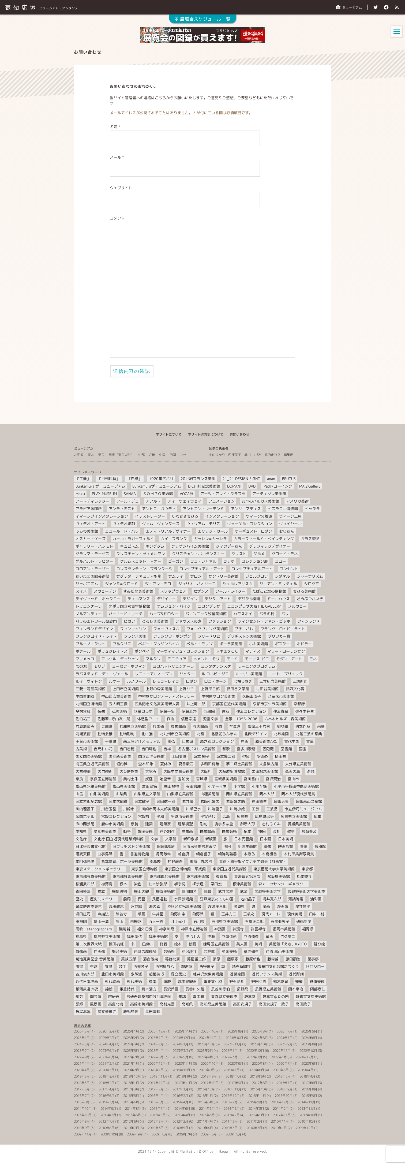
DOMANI (234, 486)
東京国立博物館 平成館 (185, 868)
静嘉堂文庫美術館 (311, 996)
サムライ (175, 576)
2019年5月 (281, 1070)
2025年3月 (106, 1037)
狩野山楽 (177, 913)
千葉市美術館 (87, 741)
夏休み (165, 763)
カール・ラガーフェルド (133, 538)
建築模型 (185, 823)
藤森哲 (273, 958)
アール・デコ (127, 501)
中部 (141, 454)
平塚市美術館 (182, 816)
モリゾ (99, 666)
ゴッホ (229, 561)
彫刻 (203, 823)
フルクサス (121, 643)
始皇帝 (165, 778)
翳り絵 (319, 943)
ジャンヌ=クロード (121, 583)
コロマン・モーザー (92, 568)
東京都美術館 (197, 876)
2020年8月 (260, 1063)
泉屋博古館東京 (89, 906)
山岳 (79, 793)
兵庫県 (106, 726)
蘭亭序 (313, 958)
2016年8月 (309, 1089)
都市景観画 (187, 981)
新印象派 (190, 838)
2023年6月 (106, 1050)
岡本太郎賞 (118, 801)
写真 (218, 726)
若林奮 (209, 951)
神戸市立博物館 (194, 928)
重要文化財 (213, 981)
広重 (317, 816)
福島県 (81, 936)
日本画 (265, 838)
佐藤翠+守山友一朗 (114, 718)
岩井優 (187, 801)
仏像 (101, 711)
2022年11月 (282, 1050)
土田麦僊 (178, 756)
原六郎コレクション (217, 741)
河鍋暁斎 (295, 898)
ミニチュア (177, 658)
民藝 (141, 898)
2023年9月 (284, 1044)
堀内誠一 (123, 763)
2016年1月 (205, 1095)
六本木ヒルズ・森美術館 (285, 718)
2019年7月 (231, 1070)
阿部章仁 (317, 989)
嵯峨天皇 (281, 801)
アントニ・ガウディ (159, 508)
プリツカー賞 (279, 636)
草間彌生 (251, 951)
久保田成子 (251, 696)
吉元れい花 (103, 748)
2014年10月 (83, 1108)
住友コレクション (251, 711)
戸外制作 (167, 831)
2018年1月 (131, 1082)
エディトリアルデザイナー (168, 531)
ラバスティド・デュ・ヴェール (102, 673)
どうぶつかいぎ (310, 598)
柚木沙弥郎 (157, 883)
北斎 (200, 733)
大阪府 (206, 771)
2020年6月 (309, 1063)
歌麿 (207, 891)
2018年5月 (283, 1076)
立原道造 (251, 936)
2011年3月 (230, 1121)
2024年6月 (309, 1037)
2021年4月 (82, 1063)
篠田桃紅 (116, 943)
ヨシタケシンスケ (216, 666)
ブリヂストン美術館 (244, 636)
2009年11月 (83, 1134)
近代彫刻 (296, 973)
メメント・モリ (206, 658)
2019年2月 (106, 1076)
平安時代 (207, 816)
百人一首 (155, 921)
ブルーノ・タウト (91, 643)
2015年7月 (106, 1102)
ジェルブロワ (256, 576)
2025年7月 (284, 1031)
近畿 (152, 454)
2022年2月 (254, 1057)
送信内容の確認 (131, 371)
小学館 (239, 786)
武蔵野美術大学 (267, 891)
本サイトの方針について (205, 434)
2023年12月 (206, 1044)
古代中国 (291, 741)
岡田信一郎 (165, 801)
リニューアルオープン (153, 673)
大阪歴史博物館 (232, 771)
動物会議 (105, 733)
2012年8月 (82, 1121)
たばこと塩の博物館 (269, 591)
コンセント (289, 568)
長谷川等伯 (220, 989)
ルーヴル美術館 (249, 673)
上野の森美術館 (159, 688)
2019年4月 (305, 1070)
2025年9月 (235, 1031)
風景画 (95, 1004)
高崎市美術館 (141, 1004)
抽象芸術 (229, 831)
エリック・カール (213, 531)
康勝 (134, 823)
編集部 (288, 454)
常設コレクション (116, 816)
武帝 (244, 891)
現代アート (270, 913)
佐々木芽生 (304, 711)
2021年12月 (304, 1057)
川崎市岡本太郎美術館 (160, 808)
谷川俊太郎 (85, 973)
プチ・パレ (244, 628)
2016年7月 (82, 1095)
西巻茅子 (140, 966)
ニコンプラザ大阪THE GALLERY (254, 606)
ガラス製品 (310, 538)
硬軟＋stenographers (94, 928)
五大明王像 (118, 703)
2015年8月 (82, 1102)
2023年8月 (309, 1044)
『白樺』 (134, 478)
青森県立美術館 (224, 996)
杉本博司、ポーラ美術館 (121, 861)
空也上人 (192, 936)
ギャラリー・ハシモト (94, 546)
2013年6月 (133, 1115)
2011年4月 (205, 1121)
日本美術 (285, 838)
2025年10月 (210, 1031)
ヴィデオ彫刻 (123, 523)
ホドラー (304, 643)
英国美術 (229, 951)
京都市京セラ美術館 (270, 703)
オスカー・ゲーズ (91, 538)
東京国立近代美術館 (229, 868)
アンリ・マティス (246, 508)
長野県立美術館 (268, 989)
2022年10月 (308, 1050)
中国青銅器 (85, 696)
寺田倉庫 (193, 786)
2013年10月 (83, 1115)
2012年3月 (156, 1121)
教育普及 (309, 831)
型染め (262, 756)
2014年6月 (182, 1108)
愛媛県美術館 (299, 823)
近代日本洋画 (87, 981)
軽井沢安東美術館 (208, 973)
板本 (123, 883)
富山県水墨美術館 (91, 786)
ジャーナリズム (310, 576)
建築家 (165, 823)
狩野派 (198, 913)
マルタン (153, 658)
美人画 (242, 943)
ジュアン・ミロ (158, 583)
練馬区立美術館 (216, 943)
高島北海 (115, 1004)
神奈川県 (166, 928)
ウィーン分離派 (259, 516)
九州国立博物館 (89, 703)
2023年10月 (259, 1044)
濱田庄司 (83, 913)
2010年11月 (280, 1121)
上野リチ (186, 688)
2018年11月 (158, 1076)
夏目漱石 (185, 763)
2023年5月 (131, 1050)
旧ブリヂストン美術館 (131, 846)
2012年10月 (308, 1115)
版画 (141, 913)
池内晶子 (248, 898)
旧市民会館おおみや (199, 846)
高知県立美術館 (213, 1004)
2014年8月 (133, 1108)
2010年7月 (131, 1128)
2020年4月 (82, 1070)
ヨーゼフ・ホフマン (129, 666)
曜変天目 (83, 853)
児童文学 (210, 718)
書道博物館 (139, 853)
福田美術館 (158, 936)
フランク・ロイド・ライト (282, 628)
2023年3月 (180, 1050)
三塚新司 (300, 681)
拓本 (247, 831)
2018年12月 (132, 1076)
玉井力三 (228, 913)
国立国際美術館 (89, 756)
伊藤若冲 (189, 711)
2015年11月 (257, 1095)
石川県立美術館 (225, 921)
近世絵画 (237, 973)
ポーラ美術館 (231, 643)
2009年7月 (184, 1134)
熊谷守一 (123, 913)
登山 (119, 921)
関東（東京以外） (121, 454)
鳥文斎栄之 (107, 1011)
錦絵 (108, 989)
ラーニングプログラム (256, 666)
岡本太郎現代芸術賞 (298, 793)
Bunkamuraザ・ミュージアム (156, 486)
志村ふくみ (271, 823)
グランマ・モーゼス (92, 553)
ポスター (282, 643)
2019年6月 (256, 1070)
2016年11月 (232, 1089)
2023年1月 (230, 1050)
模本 (101, 891)
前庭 (321, 726)
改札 (276, 831)
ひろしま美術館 (155, 621)
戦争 (127, 831)
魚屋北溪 (83, 1011)
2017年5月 (82, 1089)
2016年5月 (131, 1095)
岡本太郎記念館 (89, 801)
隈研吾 (113, 996)
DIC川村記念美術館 (204, 486)
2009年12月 (304, 1128)
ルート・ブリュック (286, 673)
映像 (267, 846)
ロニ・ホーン (215, 681)
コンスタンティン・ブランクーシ (144, 568)
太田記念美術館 (265, 771)
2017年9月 (235, 1082)
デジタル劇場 (249, 598)
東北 (91, 454)
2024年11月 (208, 1037)
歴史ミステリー (103, 898)
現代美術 (294, 913)
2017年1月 (180, 1089)
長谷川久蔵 (194, 989)
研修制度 (303, 921)
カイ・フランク (174, 538)
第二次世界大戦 (89, 943)
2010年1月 (279, 1128)
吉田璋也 (148, 748)
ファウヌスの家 (188, 621)
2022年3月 (230, 1057)
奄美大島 (292, 771)
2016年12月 (206, 1089)
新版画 (210, 838)
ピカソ (129, 621)
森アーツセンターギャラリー (282, 883)
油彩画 (315, 898)
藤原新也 (252, 958)
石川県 (199, 921)
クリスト (238, 553)
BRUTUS (289, 478)
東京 (101, 454)
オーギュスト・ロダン (253, 531)
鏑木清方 (148, 989)
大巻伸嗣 (83, 771)
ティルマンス (139, 598)
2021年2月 (106, 1063)
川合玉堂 (108, 808)
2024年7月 (284, 1037)
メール (185, 166)
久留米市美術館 (281, 696)
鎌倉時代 (126, 989)
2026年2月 (106, 1031)
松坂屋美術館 (278, 876)
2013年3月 (207, 1115)
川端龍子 (215, 808)
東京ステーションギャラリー (100, 868)
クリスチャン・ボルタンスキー (198, 553)
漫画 (266, 906)
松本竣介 (304, 876)
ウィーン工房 (290, 516)
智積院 (320, 846)
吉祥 (167, 748)
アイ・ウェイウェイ (184, 501)
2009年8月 (159, 1134)
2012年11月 (282, 1115)
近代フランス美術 (267, 973)
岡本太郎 (266, 793)
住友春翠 (280, 711)
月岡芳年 (163, 853)
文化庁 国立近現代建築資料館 (119, 838)
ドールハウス (278, 598)
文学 (154, 838)
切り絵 (282, 726)
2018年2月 (106, 1082)
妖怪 (149, 778)
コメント (202, 287)
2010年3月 (230, 1128)
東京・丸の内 (201, 861)
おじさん (286, 531)
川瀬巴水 (193, 808)
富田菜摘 (149, 786)
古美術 (81, 748)
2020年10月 (210, 1063)
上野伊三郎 (210, 688)
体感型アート (148, 718)
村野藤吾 (175, 861)
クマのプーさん (229, 546)
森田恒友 (83, 891)
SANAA (130, 493)
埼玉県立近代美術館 (92, 763)
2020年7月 (284, 1063)
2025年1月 (156, 1037)
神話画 (220, 928)
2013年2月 (231, 1115)
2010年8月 (106, 1128)
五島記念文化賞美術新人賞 (156, 703)
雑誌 (182, 996)
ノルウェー (297, 606)
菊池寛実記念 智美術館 (95, 958)
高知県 (187, 1004)
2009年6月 (209, 1134)
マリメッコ (85, 658)
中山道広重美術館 (116, 696)
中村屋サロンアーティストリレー (166, 696)
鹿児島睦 (130, 1011)
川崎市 (128, 808)
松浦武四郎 (85, 883)
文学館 (170, 838)
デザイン (190, 598)
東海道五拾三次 (247, 876)
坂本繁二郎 (225, 756)
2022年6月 (156, 1057)
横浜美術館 (165, 891)
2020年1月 (156, 1070)
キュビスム (129, 546)
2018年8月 (209, 1076)
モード (232, 658)
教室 (291, 831)
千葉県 (110, 741)
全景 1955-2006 (241, 718)
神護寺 (238, 928)
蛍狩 (108, 966)
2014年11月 (306, 1102)
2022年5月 (180, 1057)
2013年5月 (158, 1115)
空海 (211, 936)
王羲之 (248, 913)
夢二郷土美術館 (239, 763)
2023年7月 (82, 1050)
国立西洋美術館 (151, 756)
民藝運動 (159, 898)
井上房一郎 (195, 703)
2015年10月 (283, 1095)
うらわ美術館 (87, 531)
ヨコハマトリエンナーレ (173, 666)
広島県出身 (264, 816)
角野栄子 (206, 966)
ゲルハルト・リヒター (94, 561)
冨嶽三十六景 (259, 726)
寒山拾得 (171, 786)
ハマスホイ (243, 613)
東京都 (307, 868)
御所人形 (247, 823)
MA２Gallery (309, 486)
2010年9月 (82, 1128)
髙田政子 (303, 1004)
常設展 (143, 816)
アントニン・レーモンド (203, 508)
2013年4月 (182, 1115)
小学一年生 (217, 786)
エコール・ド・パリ (122, 531)
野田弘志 (258, 981)
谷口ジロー (315, 966)
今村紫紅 (83, 711)
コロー (280, 561)
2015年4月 (180, 1102)
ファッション (219, 621)
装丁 (122, 966)
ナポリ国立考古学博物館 (129, 606)
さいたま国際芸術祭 (92, 576)
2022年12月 (255, 1050)
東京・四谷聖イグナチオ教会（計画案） (253, 861)
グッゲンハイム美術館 (190, 546)
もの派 (81, 666)
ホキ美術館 (258, 643)
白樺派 (135, 921)
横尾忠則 (119, 891)
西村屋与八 (164, 966)
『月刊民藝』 (109, 478)
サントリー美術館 (223, 576)
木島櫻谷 (269, 853)
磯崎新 (124, 928)
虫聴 (94, 966)
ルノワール (136, 681)
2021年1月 (131, 1063)
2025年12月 (157, 1031)
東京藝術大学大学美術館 (274, 868)
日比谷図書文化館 (91, 846)
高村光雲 (167, 1004)
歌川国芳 (189, 891)
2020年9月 (235, 1063)
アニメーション (221, 501)
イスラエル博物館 (283, 508)
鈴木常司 (280, 981)
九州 (183, 454)
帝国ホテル (85, 816)
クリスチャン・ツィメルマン (140, 553)
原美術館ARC (266, 741)
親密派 (186, 966)
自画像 (99, 951)
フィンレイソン (133, 628)
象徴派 (136, 973)
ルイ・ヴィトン (89, 681)
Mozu (80, 493)
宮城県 (201, 778)
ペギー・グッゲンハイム (158, 643)
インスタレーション (222, 516)
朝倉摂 (183, 853)
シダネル (282, 576)
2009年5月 (233, 1134)
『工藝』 (83, 478)
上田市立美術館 (125, 688)
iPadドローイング (277, 486)
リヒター (186, 673)
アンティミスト (122, 508)
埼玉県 (280, 756)
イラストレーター (150, 516)
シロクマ (311, 583)
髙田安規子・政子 (274, 1004)
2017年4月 (106, 1089)
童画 (269, 936)
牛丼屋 (157, 913)
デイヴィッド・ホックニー (98, 598)
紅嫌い (147, 943)
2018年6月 (258, 1076)
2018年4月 (307, 1076)
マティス (252, 651)
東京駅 (221, 876)
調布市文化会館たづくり (278, 966)
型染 (246, 756)
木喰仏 (249, 853)
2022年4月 (205, 1057)
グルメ (259, 553)
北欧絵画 (281, 733)
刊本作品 (302, 726)
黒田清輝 (152, 1011)
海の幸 (154, 906)
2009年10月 (109, 1134)
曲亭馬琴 (105, 853)
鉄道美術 (317, 981)
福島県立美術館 (107, 936)
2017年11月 (183, 1082)
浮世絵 (136, 906)
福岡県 (307, 928)
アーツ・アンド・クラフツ (222, 493)
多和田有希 (209, 763)
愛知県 (81, 831)
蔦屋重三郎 (196, 958)
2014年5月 (207, 1108)
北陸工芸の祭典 (309, 733)
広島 (226, 816)
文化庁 (81, 838)
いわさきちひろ (185, 516)
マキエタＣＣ (227, 651)
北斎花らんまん (224, 733)
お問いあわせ (239, 434)
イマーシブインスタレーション (102, 516)
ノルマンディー (89, 613)
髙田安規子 (242, 1004)
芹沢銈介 (189, 951)
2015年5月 (156, 1102)
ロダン (191, 681)
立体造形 (229, 936)
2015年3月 (205, 1102)
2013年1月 (256, 1115)
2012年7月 (106, 1121)
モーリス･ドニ (257, 658)
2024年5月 (82, 1044)
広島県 (242, 816)
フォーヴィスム (166, 628)
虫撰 (79, 966)
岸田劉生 (259, 801)
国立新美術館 (120, 756)
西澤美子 (234, 454)
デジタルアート (218, 598)
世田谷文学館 (238, 688)
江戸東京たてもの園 (217, 898)
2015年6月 (131, 1102)
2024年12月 (181, 1037)
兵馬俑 (158, 726)
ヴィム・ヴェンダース (160, 523)
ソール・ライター (230, 591)
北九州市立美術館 (175, 733)
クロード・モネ (285, 553)
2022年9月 (82, 1057)
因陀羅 (268, 748)
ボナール (83, 651)
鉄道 (299, 981)
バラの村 (266, 613)
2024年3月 (131, 1044)
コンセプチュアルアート (252, 568)
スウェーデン (105, 591)
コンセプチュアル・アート (201, 568)
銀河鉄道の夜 (87, 989)
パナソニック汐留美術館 (206, 613)
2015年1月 (254, 1102)
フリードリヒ (209, 636)
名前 (185, 135)
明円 (227, 846)
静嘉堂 (250, 996)
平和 (160, 816)
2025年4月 (82, 1037)
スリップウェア (173, 591)
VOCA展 (186, 493)
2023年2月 (205, 1050)
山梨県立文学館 (147, 793)
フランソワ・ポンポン (172, 636)
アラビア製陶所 (89, 508)
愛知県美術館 (105, 831)
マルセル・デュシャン (120, 658)
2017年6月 (309, 1082)
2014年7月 (158, 1108)
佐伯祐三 (83, 718)
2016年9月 (284, 1089)
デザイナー (166, 598)
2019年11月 (181, 1070)
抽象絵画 (207, 831)
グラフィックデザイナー (269, 546)
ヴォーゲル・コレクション (249, 523)
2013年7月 (108, 1115)
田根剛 (81, 921)
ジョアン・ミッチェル (278, 583)
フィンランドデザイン (94, 628)
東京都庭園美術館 (127, 876)
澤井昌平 (302, 906)
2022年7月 (131, 1057)
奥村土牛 (130, 778)
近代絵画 (112, 981)
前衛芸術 (83, 733)
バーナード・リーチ (125, 613)
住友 (225, 711)
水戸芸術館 (183, 898)
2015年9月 (309, 1095)
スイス (81, 591)
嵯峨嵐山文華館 (309, 801)
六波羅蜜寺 (85, 726)
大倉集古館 (268, 763)
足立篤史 (178, 973)
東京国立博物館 (144, 868)
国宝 (302, 748)
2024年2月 (156, 1044)
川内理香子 (85, 808)
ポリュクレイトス (113, 651)
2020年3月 (106, 1070)
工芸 (255, 808)
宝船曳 (183, 778)
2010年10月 (306, 1121)
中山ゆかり (217, 454)
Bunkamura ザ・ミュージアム (100, 486)
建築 (149, 823)
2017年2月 (156, 1089)
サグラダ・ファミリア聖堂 (138, 576)
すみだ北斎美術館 (138, 591)
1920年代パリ (161, 478)
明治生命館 (247, 846)
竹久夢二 (287, 936)
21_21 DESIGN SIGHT (241, 478)
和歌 (226, 748)
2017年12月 (157, 1082)
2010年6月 (156, 1128)
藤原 (216, 958)
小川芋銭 (259, 786)
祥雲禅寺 (258, 928)
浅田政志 (116, 906)
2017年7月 (284, 1082)
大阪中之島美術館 (178, 771)
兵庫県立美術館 (132, 726)
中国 (162, 454)
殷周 (127, 898)
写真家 (235, 726)
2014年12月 (280, 1102)
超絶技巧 (156, 973)
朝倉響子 (203, 853)
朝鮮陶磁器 (227, 853)
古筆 (310, 741)
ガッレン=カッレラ (210, 538)
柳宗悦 (179, 883)
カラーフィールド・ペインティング (264, 538)
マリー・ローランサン (286, 651)
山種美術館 (209, 793)
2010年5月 (180, 1128)
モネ (313, 658)
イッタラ (312, 508)
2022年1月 (279, 1057)
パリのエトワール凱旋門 (96, 621)
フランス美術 (135, 636)
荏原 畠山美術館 (279, 951)
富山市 (293, 778)
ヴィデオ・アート (91, 523)
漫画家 (282, 906)
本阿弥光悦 (85, 861)
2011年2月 (254, 1121)
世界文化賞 (295, 688)
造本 (152, 981)
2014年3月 (256, 1108)
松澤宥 (106, 883)
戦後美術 (145, 831)
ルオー (114, 681)
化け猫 (147, 733)
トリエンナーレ (89, 606)
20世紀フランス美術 (198, 478)
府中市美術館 (112, 823)
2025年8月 (260, 1031)
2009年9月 (135, 1134)
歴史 (79, 898)
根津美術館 (241, 883)
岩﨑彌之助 (235, 801)
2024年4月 (106, 1044)
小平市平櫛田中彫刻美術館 (296, 786)
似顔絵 (209, 711)
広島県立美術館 (294, 816)
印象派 (187, 741)
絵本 (178, 943)
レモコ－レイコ (166, 681)
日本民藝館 (243, 838)
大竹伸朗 (105, 771)
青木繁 (198, 996)
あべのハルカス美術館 (260, 501)
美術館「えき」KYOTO (288, 943)
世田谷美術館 (267, 688)
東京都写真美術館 (91, 876)
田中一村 (316, 913)
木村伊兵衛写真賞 (299, 853)
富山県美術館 (123, 786)
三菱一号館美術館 (91, 688)
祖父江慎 (144, 928)
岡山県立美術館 (239, 793)
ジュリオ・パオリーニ (197, 583)
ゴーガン (175, 561)
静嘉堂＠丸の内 (275, 996)
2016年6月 (106, 1095)
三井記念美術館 (272, 681)
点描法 (103, 913)
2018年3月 (82, 1082)
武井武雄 (225, 891)
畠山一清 (101, 921)
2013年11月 (306, 1108)
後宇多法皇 (223, 823)
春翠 (304, 846)
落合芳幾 (150, 958)
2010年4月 (205, 1128)
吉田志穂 (126, 748)
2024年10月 (234, 1037)
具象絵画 (178, 726)
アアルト (153, 501)
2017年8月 (260, 1082)
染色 (137, 883)
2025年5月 (309, 1031)
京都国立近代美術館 (229, 703)
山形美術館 (99, 793)
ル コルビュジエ (215, 673)
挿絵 (262, 831)
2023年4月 (156, 1050)
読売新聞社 (241, 966)
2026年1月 (131, 1031)
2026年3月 (82, 1031)
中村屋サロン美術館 (218, 696)
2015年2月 (230, 1102)
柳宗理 (198, 883)
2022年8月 (106, 1057)
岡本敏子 (141, 801)
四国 (173, 454)
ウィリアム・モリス (203, 523)
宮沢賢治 (273, 778)
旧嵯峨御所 (166, 846)
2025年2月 (131, 1037)
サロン (195, 576)
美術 (258, 943)
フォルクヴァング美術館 (207, 628)
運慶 (167, 981)
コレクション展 (255, 561)
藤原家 (232, 958)
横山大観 (141, 891)
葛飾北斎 (172, 958)
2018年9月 (184, 1076)
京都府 (299, 703)
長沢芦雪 (170, 989)
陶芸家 (95, 996)
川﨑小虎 (237, 808)
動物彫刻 (126, 733)
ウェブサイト (185, 196)
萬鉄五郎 (128, 958)
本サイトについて (169, 434)
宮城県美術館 (225, 778)
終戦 (163, 943)
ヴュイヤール (290, 523)
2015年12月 (230, 1095)
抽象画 (187, 831)
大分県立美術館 (298, 763)
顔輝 (79, 1004)
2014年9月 (108, 1108)
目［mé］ (178, 921)
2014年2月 (281, 1108)
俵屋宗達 (188, 718)
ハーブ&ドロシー (163, 613)
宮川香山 (251, 778)
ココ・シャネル (203, 561)
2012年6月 (131, 1121)
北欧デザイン (255, 733)
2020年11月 (183, 1063)
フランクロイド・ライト (96, 636)
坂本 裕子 (201, 756)
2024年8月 (260, 1037)
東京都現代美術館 (164, 876)
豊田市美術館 (112, 973)
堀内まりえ (272, 454)
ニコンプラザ (209, 606)
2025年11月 (183, 1031)
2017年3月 (131, 1089)
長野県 (242, 989)
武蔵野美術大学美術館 (306, 891)
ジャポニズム (87, 583)
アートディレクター (92, 501)
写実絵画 (200, 726)
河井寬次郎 (271, 898)
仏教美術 (119, 711)
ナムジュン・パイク (174, 606)
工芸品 (272, 808)
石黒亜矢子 (280, 921)
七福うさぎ (243, 681)
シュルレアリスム (238, 583)
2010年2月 (254, 1128)
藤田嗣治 (293, 958)
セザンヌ (200, 591)
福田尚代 (134, 936)
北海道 (79, 454)
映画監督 (285, 846)
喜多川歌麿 (246, 748)
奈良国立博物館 (103, 778)
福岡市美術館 (284, 928)
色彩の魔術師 (145, 951)
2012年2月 (180, 1121)
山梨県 (121, 793)
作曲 (170, 718)
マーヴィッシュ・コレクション (182, 651)
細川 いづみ (252, 454)
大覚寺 (150, 771)
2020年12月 (157, 1063)
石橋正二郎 (254, 921)
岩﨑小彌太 (209, 801)
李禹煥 (155, 861)
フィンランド (308, 621)
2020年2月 (131, 1070)
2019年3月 (82, 1076)
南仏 (171, 741)
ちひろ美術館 (304, 591)
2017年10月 (210, 1082)
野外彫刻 (236, 981)
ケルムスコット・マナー (140, 561)
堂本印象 (145, 763)
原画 (244, 741)
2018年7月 (233, 1076)
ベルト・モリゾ (199, 643)
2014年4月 (231, 1108)
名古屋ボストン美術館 (196, 748)
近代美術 (134, 981)
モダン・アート (289, 658)
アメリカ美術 (297, 501)
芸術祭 (169, 951)
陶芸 (79, 996)
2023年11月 (232, 1044)
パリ (285, 613)
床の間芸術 (85, 823)
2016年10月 (259, 1089)
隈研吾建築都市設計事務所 (148, 996)
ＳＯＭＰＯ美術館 (158, 493)
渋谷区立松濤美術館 (184, 906)
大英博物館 (128, 771)
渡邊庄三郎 (217, 906)
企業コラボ (143, 711)
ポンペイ (141, 651)
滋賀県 (239, 906)
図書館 (286, 748)
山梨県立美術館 (180, 793)
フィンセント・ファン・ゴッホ (264, 621)
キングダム (155, 546)
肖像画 (81, 951)
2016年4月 (156, 1095)
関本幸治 (295, 989)
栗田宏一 (218, 883)
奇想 (310, 771)
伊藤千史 (167, 711)
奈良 (79, 778)
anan (271, 478)
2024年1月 (180, 1044)
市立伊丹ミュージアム (303, 808)
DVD (252, 486)
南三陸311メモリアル (141, 741)
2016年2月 (180, 1095)
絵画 (192, 943)
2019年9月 (207, 1070)
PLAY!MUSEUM (104, 493)
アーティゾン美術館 (269, 493)
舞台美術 (119, 951)
